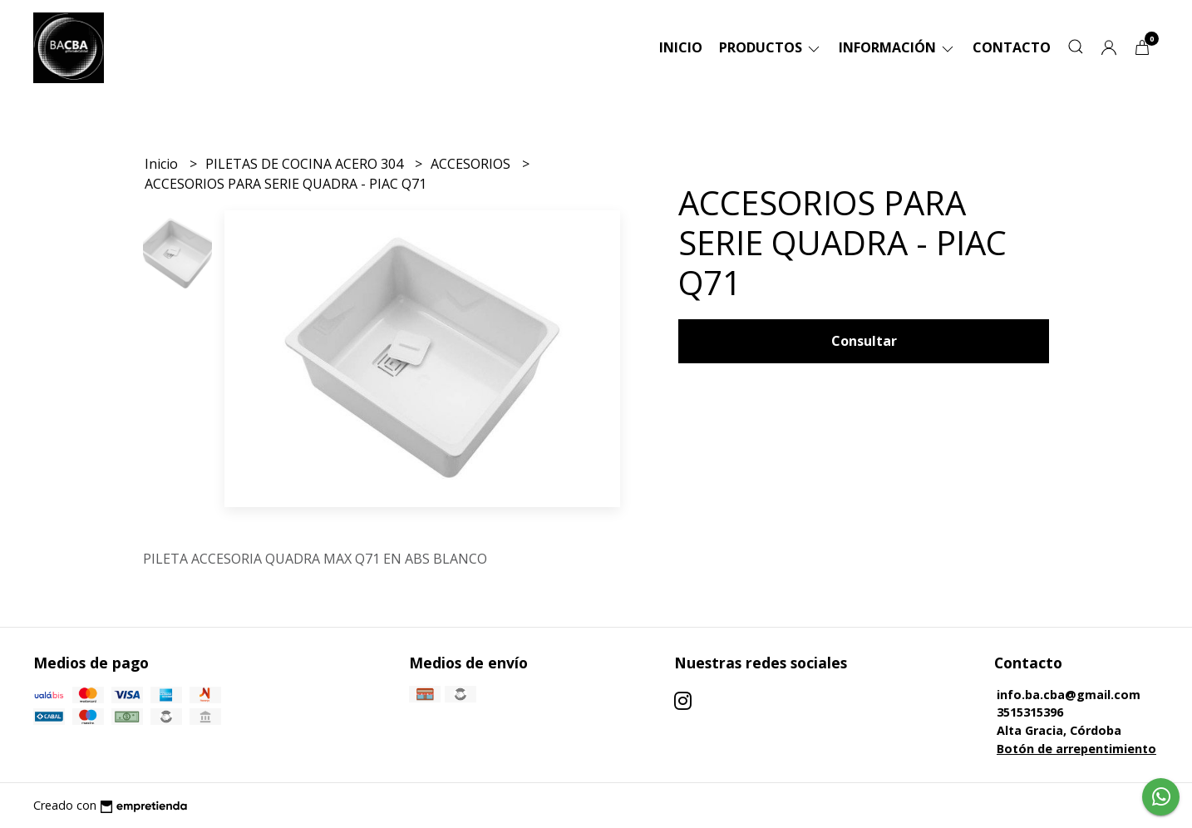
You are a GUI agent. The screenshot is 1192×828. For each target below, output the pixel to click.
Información (897, 47)
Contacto (1012, 47)
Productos (770, 47)
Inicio (680, 47)
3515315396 (1030, 712)
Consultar (864, 341)
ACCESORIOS (472, 164)
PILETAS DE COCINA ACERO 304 (305, 164)
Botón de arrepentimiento (1076, 749)
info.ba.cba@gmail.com (1068, 694)
